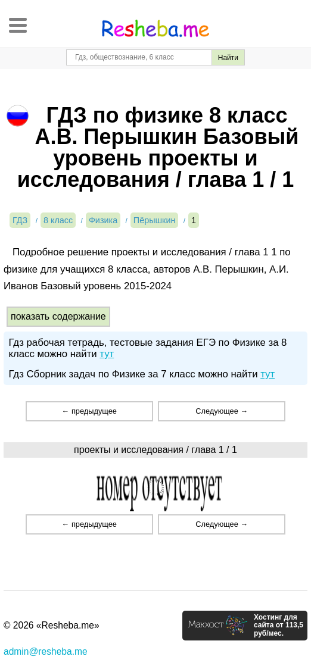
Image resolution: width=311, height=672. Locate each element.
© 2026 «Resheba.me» (51, 625)
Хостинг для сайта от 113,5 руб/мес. (278, 625)
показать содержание (58, 316)
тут (106, 354)
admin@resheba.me (46, 651)
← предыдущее (89, 411)
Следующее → (221, 411)
